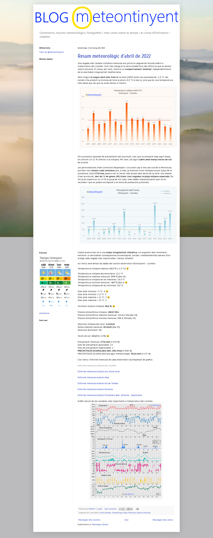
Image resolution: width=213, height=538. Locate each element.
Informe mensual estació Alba (93, 377)
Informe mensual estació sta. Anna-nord (99, 371)
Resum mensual (144, 512)
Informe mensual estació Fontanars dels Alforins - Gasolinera (110, 395)
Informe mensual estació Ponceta (95, 389)
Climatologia (117, 512)
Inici (126, 520)
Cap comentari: (110, 509)
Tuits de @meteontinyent (51, 52)
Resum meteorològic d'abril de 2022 (114, 56)
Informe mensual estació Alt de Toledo (98, 383)
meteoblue (44, 313)
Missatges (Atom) (100, 524)
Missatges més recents (89, 520)
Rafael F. (92, 509)
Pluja (126, 512)
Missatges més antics (163, 520)
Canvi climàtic (105, 512)
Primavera (132, 512)
